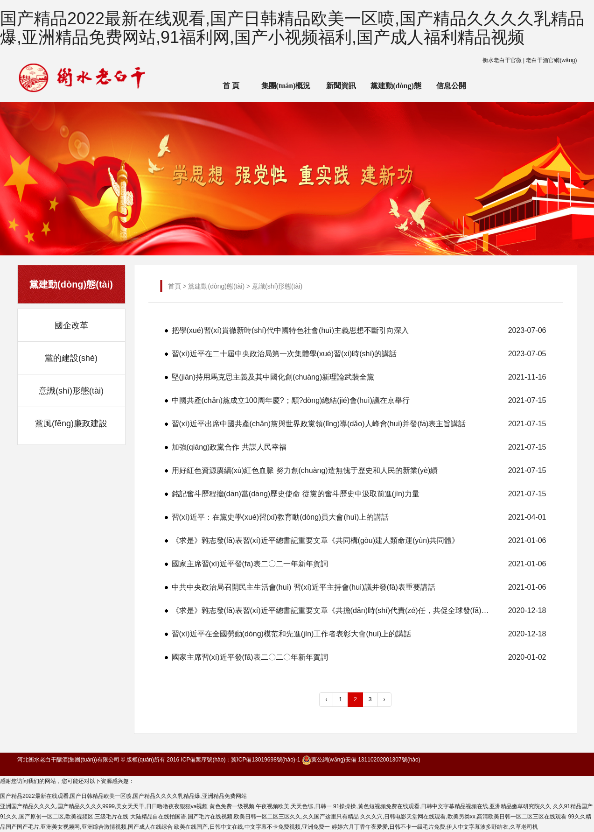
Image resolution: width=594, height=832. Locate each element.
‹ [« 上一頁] (326, 699)
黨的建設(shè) (71, 358)
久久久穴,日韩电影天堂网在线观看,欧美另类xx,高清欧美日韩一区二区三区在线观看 (463, 816)
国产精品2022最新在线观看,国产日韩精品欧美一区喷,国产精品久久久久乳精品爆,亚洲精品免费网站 (123, 796)
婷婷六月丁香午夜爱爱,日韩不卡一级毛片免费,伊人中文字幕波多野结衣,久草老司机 (435, 827)
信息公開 (451, 86)
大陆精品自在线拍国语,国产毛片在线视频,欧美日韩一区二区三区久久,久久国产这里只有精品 (244, 816)
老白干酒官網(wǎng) (551, 60)
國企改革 (71, 325)
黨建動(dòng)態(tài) (395, 92)
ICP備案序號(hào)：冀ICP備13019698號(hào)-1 (240, 759)
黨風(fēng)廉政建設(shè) (71, 429)
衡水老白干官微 (502, 60)
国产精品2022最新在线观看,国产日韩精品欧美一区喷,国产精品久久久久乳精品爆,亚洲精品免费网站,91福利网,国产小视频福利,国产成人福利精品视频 (292, 28)
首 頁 (231, 86)
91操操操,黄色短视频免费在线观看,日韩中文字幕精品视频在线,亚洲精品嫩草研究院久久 (442, 806)
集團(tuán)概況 (286, 86)
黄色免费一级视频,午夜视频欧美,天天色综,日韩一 (271, 806)
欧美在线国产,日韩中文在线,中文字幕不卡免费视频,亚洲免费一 (252, 827)
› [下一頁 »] (384, 699)
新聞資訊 (341, 86)
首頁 (174, 286)
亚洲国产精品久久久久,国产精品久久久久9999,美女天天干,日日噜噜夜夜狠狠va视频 (104, 806)
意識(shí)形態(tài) (71, 390)
